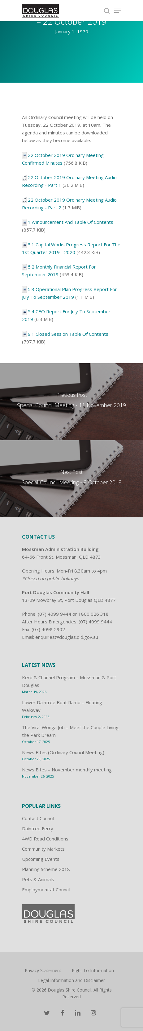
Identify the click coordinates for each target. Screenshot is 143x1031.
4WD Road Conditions (45, 839)
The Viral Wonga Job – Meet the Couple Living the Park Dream (70, 731)
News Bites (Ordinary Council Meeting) (63, 752)
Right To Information (93, 970)
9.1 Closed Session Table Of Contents (68, 334)
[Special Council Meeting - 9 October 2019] (71, 478)
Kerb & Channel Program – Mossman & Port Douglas (69, 681)
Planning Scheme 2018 (46, 869)
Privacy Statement (43, 970)
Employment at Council (46, 889)
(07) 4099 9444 (54, 614)
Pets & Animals (38, 879)
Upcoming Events (40, 859)
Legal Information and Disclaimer (71, 980)
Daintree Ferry (37, 828)
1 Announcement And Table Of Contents (70, 222)
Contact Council (38, 818)
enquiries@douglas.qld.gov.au (66, 637)
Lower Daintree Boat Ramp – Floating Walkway (62, 706)
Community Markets (43, 849)
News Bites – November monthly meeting (67, 769)
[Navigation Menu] (117, 11)
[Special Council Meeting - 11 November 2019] (71, 401)
